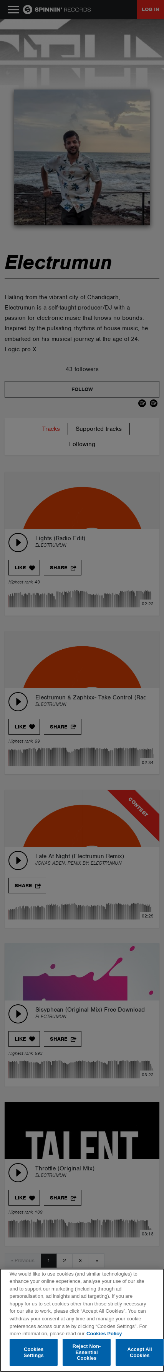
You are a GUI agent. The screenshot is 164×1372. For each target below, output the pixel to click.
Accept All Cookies (139, 1352)
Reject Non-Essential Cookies (87, 1352)
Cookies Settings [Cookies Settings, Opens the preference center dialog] (34, 1352)
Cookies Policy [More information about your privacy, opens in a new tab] (104, 1333)
